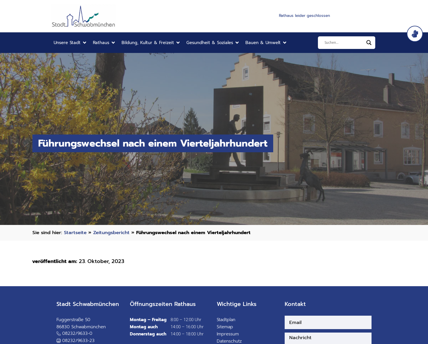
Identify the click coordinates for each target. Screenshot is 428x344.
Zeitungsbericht (111, 232)
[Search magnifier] (369, 43)
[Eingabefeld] (344, 43)
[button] (70, 42)
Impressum (228, 334)
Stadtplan (226, 320)
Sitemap (225, 327)
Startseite (75, 232)
